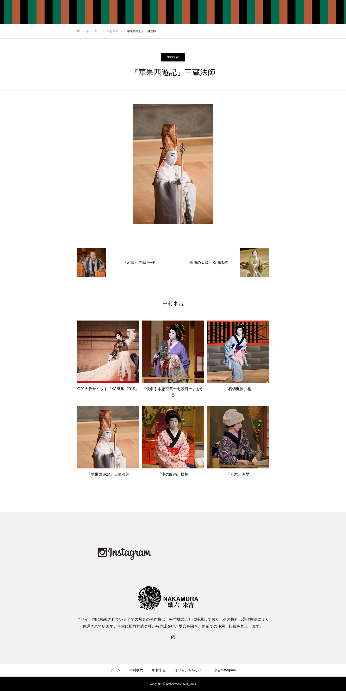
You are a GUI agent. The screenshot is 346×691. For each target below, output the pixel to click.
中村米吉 (261, 12)
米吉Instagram (326, 12)
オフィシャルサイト (291, 12)
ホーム (218, 12)
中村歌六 (239, 12)
